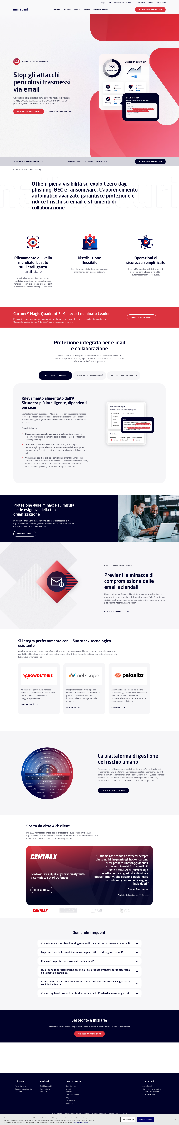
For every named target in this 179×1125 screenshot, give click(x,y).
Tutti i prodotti (46, 1086)
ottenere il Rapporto (141, 317)
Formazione (45, 1089)
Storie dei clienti (72, 1094)
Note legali (86, 1113)
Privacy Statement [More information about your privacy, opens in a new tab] (80, 1122)
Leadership (19, 1091)
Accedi (151, 3)
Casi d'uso (88, 161)
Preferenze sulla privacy (99, 1113)
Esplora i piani (24, 533)
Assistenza (141, 3)
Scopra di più (28, 704)
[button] (89, 943)
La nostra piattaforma (113, 790)
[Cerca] (110, 2)
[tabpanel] (55, 375)
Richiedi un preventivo (150, 9)
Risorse (69, 1091)
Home (15, 170)
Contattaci (161, 3)
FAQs (53, 1113)
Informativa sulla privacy (72, 1113)
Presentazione (20, 1086)
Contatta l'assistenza (150, 1091)
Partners (43, 1091)
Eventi (68, 1089)
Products (24, 170)
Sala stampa (71, 1086)
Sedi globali (147, 1086)
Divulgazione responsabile (118, 1113)
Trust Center (71, 1100)
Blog (67, 1097)
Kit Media (69, 1103)
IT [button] (103, 3)
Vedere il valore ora (56, 111)
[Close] (175, 1119)
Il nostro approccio (114, 611)
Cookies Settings (128, 1119)
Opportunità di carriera (123, 3)
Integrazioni (102, 161)
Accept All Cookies (145, 1119)
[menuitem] (56, 11)
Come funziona (73, 161)
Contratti (59, 1113)
